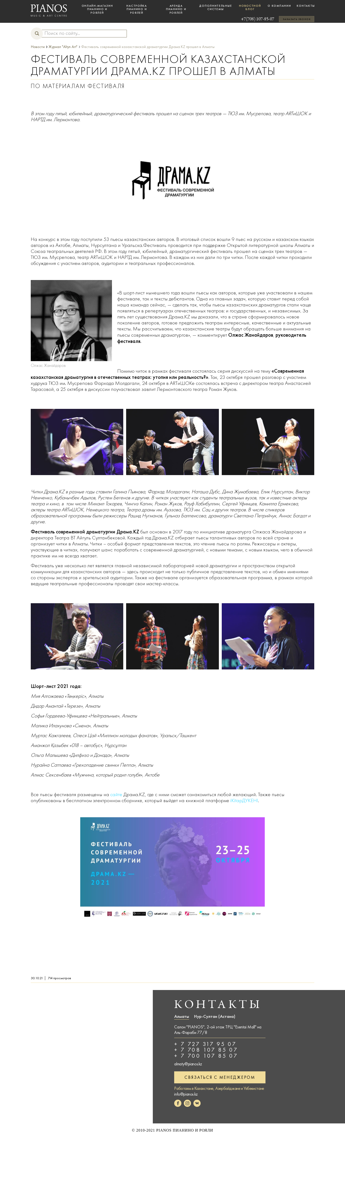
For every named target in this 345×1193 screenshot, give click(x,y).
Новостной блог (250, 7)
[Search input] (82, 33)
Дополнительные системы (215, 7)
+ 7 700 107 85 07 (206, 1055)
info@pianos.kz (185, 1093)
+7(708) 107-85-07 (252, 19)
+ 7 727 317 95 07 (205, 1044)
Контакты (306, 5)
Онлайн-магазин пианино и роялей (97, 9)
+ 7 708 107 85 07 (206, 1049)
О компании (279, 5)
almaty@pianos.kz (188, 1063)
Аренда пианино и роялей (176, 9)
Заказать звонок (297, 19)
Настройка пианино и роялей (136, 9)
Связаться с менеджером (220, 1076)
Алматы (181, 1016)
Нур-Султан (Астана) (214, 1016)
